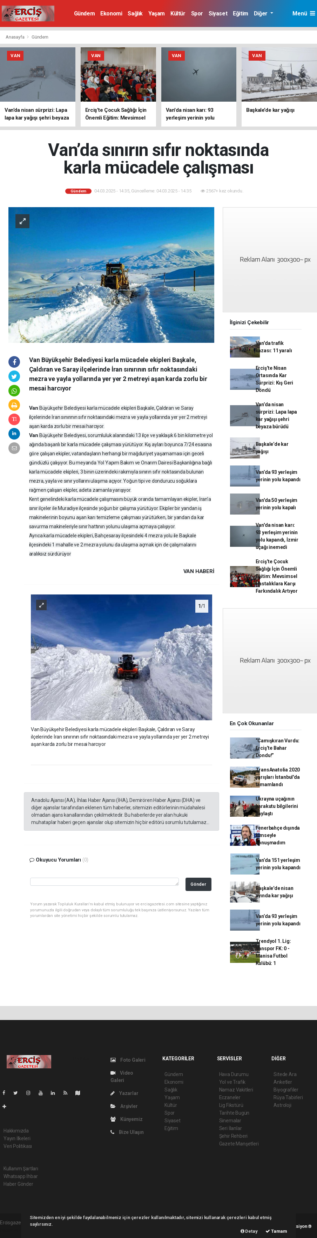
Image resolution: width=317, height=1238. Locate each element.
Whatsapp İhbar (21, 1176)
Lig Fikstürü (231, 1105)
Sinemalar (230, 1120)
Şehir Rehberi (233, 1136)
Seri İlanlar (230, 1128)
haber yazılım (14, 1230)
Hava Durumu (234, 1074)
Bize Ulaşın (127, 1132)
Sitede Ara (285, 1074)
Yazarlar (124, 1093)
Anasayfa (15, 37)
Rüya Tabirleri (288, 1097)
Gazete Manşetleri (239, 1144)
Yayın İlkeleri (17, 1138)
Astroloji (282, 1105)
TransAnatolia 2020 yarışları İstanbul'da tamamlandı (278, 777)
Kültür (178, 13)
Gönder (198, 884)
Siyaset (218, 13)
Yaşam (156, 13)
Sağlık (135, 13)
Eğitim (240, 13)
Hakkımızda (16, 1131)
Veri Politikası (18, 1146)
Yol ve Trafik (232, 1082)
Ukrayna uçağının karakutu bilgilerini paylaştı (277, 806)
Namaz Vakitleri (236, 1090)
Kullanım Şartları (21, 1168)
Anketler (283, 1082)
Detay (249, 1231)
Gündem (84, 13)
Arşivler (123, 1106)
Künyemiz (126, 1119)
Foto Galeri (128, 1060)
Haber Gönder (18, 1184)
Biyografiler (286, 1090)
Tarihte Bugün (234, 1113)
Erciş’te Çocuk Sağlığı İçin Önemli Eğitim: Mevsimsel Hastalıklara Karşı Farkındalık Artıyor (277, 576)
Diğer (261, 13)
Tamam (276, 1231)
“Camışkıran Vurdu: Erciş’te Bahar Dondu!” (278, 748)
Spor (197, 13)
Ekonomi (111, 13)
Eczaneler (230, 1097)
